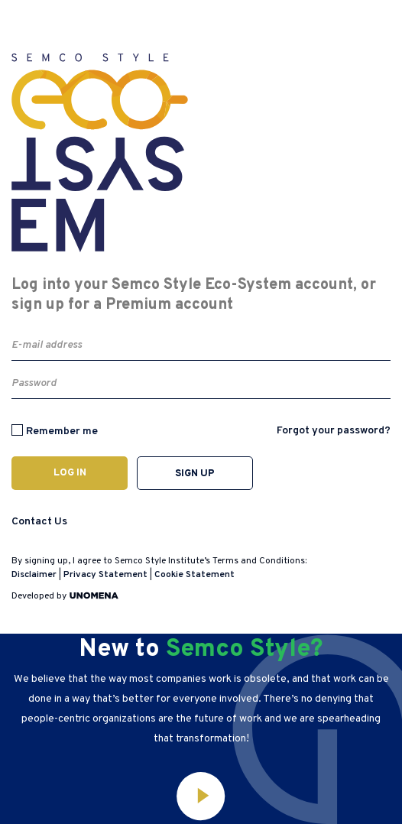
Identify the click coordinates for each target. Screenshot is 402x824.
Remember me (62, 431)
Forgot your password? (334, 430)
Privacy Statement (105, 575)
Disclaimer (34, 575)
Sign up (195, 474)
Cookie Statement (194, 575)
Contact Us (39, 521)
